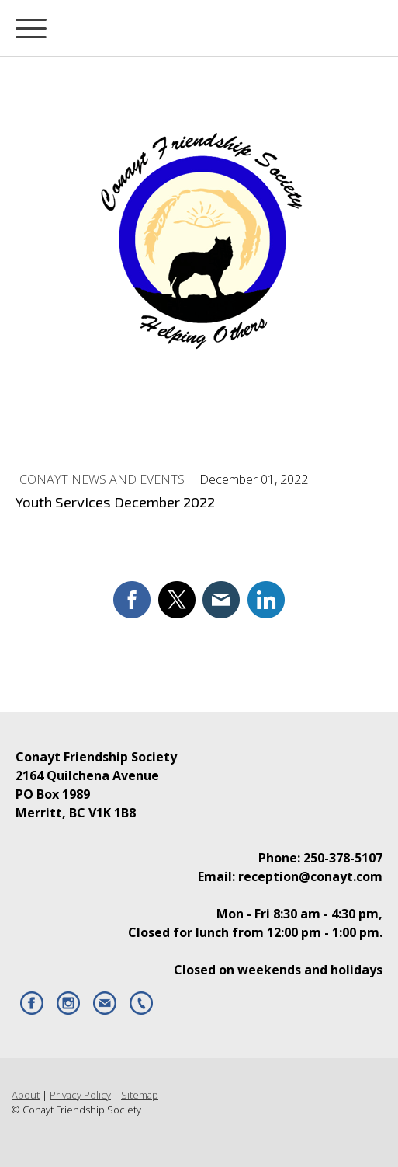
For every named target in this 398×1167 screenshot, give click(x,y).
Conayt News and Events (103, 479)
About (26, 1095)
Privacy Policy (80, 1095)
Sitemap (139, 1095)
